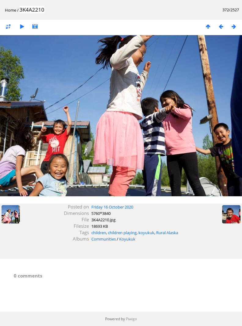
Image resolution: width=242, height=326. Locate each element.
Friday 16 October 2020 (112, 207)
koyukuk (146, 232)
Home (10, 10)
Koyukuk (127, 239)
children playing (122, 232)
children (98, 232)
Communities (103, 239)
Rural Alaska (167, 232)
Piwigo (131, 318)
